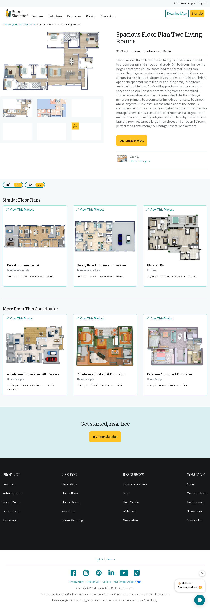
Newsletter (130, 520)
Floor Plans (69, 484)
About (191, 484)
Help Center (131, 502)
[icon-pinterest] (98, 573)
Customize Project (131, 140)
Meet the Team (197, 493)
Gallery (7, 24)
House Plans (70, 493)
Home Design (71, 502)
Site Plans (68, 511)
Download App (177, 13)
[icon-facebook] (73, 573)
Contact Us (194, 520)
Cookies (106, 581)
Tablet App (10, 520)
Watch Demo (11, 502)
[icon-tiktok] (136, 573)
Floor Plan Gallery (135, 484)
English (99, 559)
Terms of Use (92, 581)
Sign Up (197, 13)
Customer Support (185, 3)
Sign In (203, 3)
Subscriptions (12, 493)
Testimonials (196, 502)
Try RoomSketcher (105, 436)
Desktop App (11, 511)
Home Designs (23, 24)
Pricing (90, 16)
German (111, 559)
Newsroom (194, 511)
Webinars (129, 511)
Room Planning (72, 520)
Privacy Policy (76, 581)
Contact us (108, 16)
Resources (74, 16)
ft (18, 184)
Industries (55, 16)
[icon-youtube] (124, 573)
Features (37, 16)
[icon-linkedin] (111, 573)
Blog (126, 493)
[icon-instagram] (86, 573)
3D (39, 184)
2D (30, 184)
